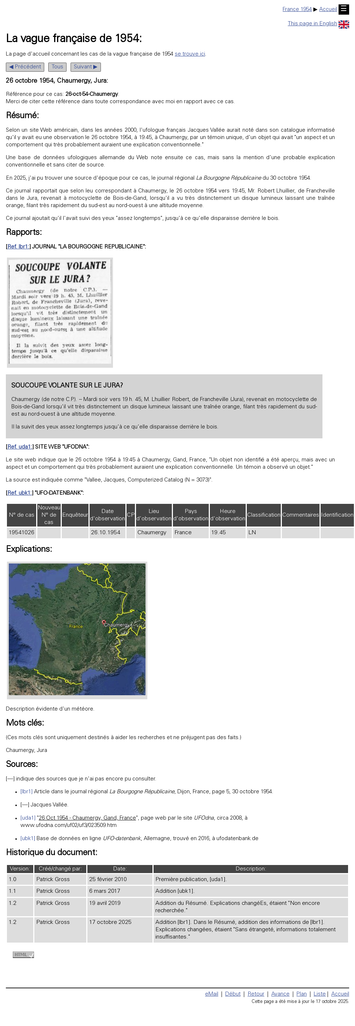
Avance (280, 994)
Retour (256, 994)
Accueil (328, 9)
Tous (57, 67)
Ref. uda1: (19, 447)
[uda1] (27, 818)
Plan (302, 994)
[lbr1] (26, 792)
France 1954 (297, 9)
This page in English (318, 24)
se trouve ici (190, 54)
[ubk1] (27, 839)
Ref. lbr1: (18, 247)
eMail (211, 994)
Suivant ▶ (86, 67)
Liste (320, 994)
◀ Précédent (25, 67)
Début (233, 994)
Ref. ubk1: (19, 493)
